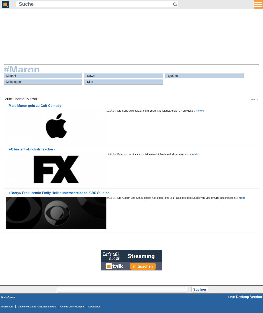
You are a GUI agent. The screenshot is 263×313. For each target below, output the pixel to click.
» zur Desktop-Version (244, 297)
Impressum (7, 306)
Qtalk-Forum (8, 297)
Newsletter (94, 306)
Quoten (173, 75)
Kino (90, 81)
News (91, 75)
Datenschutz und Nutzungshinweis (37, 306)
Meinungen (13, 81)
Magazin (11, 75)
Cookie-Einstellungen (72, 306)
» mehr (200, 110)
